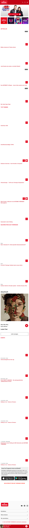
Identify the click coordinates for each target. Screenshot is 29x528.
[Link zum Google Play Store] (21, 478)
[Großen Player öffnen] (23, 526)
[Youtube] (21, 505)
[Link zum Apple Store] (7, 478)
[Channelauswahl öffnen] (24, 2)
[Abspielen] (26, 526)
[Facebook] (24, 505)
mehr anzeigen (14, 334)
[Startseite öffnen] (4, 2)
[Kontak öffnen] (22, 2)
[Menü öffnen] (27, 2)
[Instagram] (27, 505)
